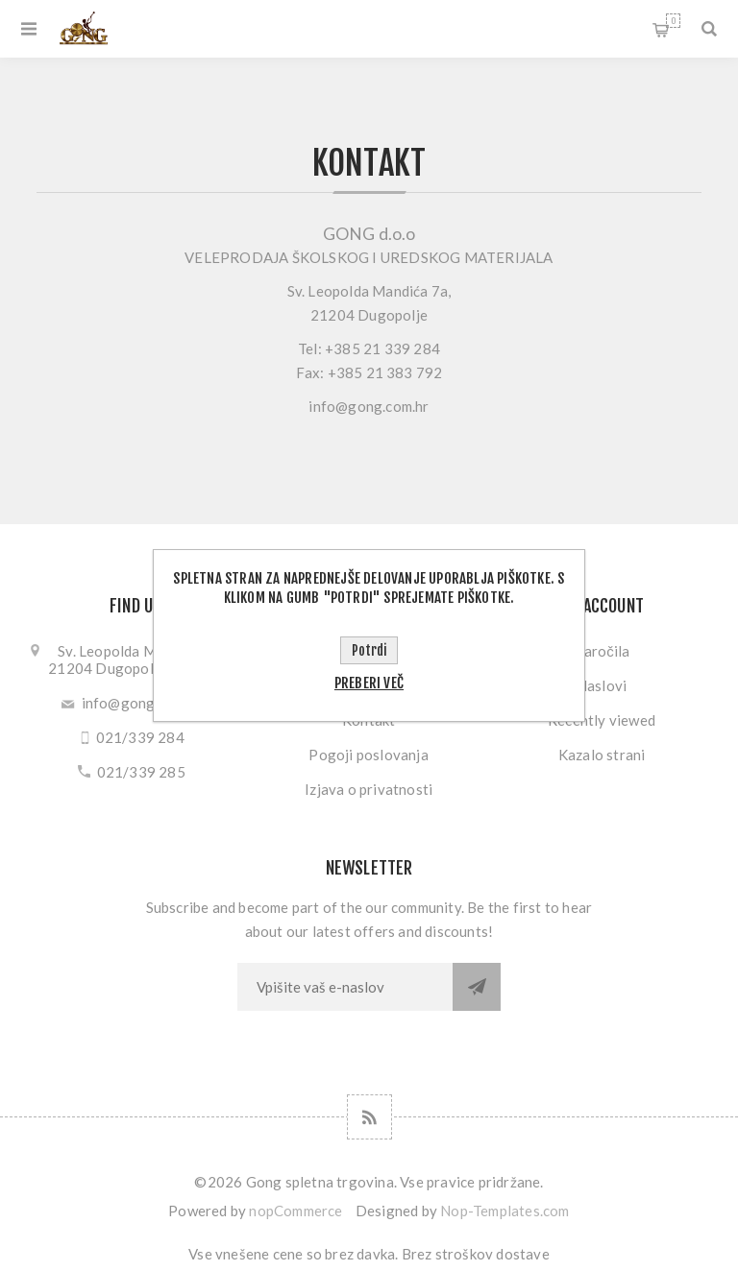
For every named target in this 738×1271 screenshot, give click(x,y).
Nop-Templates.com (504, 1210)
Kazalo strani (602, 754)
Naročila (602, 650)
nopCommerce (295, 1210)
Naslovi (602, 685)
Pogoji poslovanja (368, 754)
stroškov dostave (492, 1253)
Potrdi (369, 650)
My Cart (673, 20)
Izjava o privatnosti (368, 789)
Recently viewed (601, 720)
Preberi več (369, 683)
